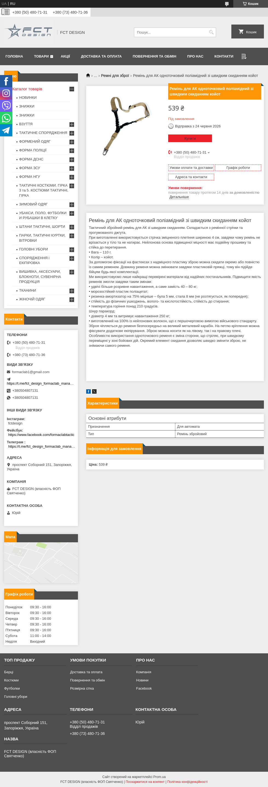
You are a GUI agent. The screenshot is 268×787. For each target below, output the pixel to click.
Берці (8, 672)
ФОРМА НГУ (29, 177)
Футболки (12, 688)
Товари (41, 56)
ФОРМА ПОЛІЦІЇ (32, 150)
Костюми (11, 680)
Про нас (195, 56)
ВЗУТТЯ (26, 124)
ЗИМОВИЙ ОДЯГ (33, 204)
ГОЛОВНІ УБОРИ (33, 249)
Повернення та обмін (154, 56)
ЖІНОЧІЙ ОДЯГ (32, 299)
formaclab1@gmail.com (30, 372)
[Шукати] (211, 32)
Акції (65, 56)
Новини (142, 680)
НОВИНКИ (28, 97)
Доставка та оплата (101, 56)
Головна (14, 56)
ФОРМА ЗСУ (29, 168)
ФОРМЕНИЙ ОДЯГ (35, 141)
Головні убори (15, 697)
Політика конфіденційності (187, 782)
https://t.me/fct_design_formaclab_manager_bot (44, 383)
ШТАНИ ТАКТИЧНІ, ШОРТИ (42, 227)
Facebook (144, 688)
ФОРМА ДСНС (31, 159)
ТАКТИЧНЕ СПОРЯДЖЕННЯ (43, 133)
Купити (190, 138)
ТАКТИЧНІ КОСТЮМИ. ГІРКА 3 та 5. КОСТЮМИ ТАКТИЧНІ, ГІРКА (43, 190)
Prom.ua (159, 777)
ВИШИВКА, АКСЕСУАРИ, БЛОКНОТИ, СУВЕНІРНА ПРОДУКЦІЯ (40, 276)
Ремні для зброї (115, 75)
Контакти (224, 56)
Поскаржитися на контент (145, 782)
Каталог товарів (27, 88)
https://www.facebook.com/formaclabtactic (41, 435)
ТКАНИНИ (27, 290)
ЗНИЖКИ (26, 106)
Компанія (143, 672)
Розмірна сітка (82, 688)
